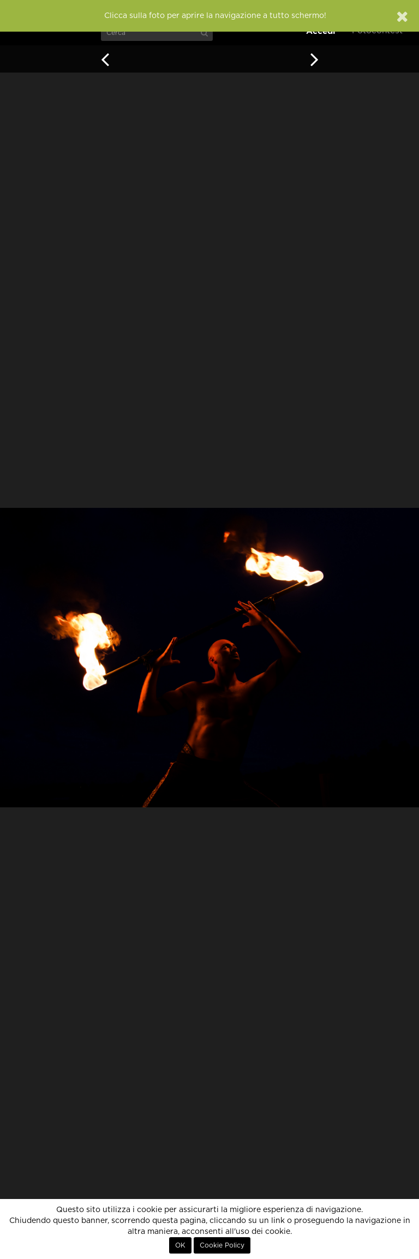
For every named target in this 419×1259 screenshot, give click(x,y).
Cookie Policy (222, 1245)
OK (180, 1245)
